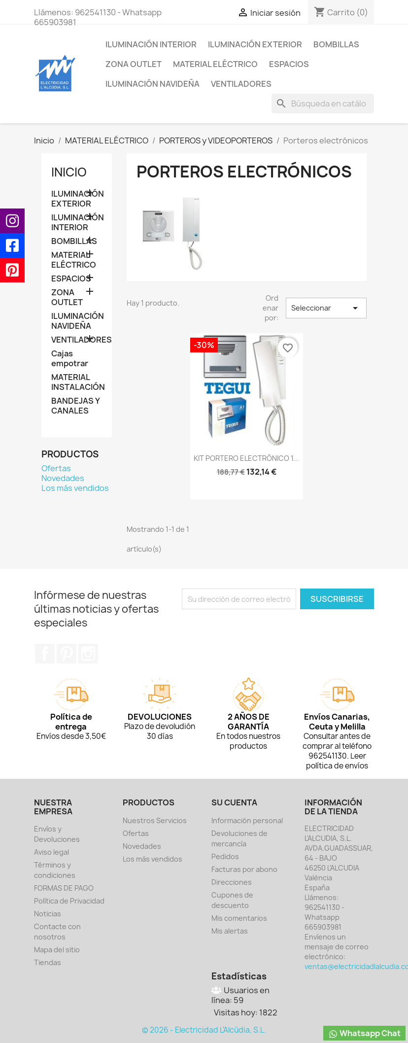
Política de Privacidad (69, 900)
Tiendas (47, 962)
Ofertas (56, 468)
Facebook (45, 653)
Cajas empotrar (69, 358)
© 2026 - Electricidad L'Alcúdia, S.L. (204, 1030)
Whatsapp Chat (364, 1033)
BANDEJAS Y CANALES (75, 406)
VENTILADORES (241, 83)
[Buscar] (323, 103)
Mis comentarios (239, 918)
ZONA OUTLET (133, 64)
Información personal (247, 820)
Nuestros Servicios (155, 820)
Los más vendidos (75, 488)
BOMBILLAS (336, 44)
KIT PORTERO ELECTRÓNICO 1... (246, 458)
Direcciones (231, 882)
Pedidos (225, 856)
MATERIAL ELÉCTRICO (215, 64)
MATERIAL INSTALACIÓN (76, 382)
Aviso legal (51, 852)
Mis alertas (229, 931)
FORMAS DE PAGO (64, 888)
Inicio (69, 172)
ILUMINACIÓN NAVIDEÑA (152, 83)
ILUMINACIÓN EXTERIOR (255, 44)
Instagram (88, 653)
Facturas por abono (244, 869)
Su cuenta (234, 802)
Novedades (62, 478)
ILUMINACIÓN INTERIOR (151, 44)
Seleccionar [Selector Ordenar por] (326, 308)
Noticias (47, 913)
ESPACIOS (289, 64)
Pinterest (66, 653)
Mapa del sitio (57, 949)
